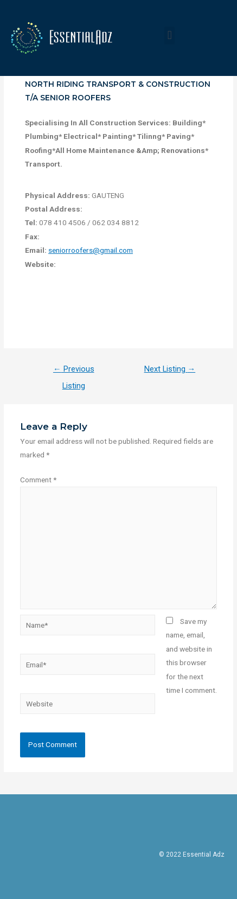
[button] (169, 35)
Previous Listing (73, 371)
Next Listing (170, 369)
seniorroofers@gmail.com (90, 250)
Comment (38, 479)
